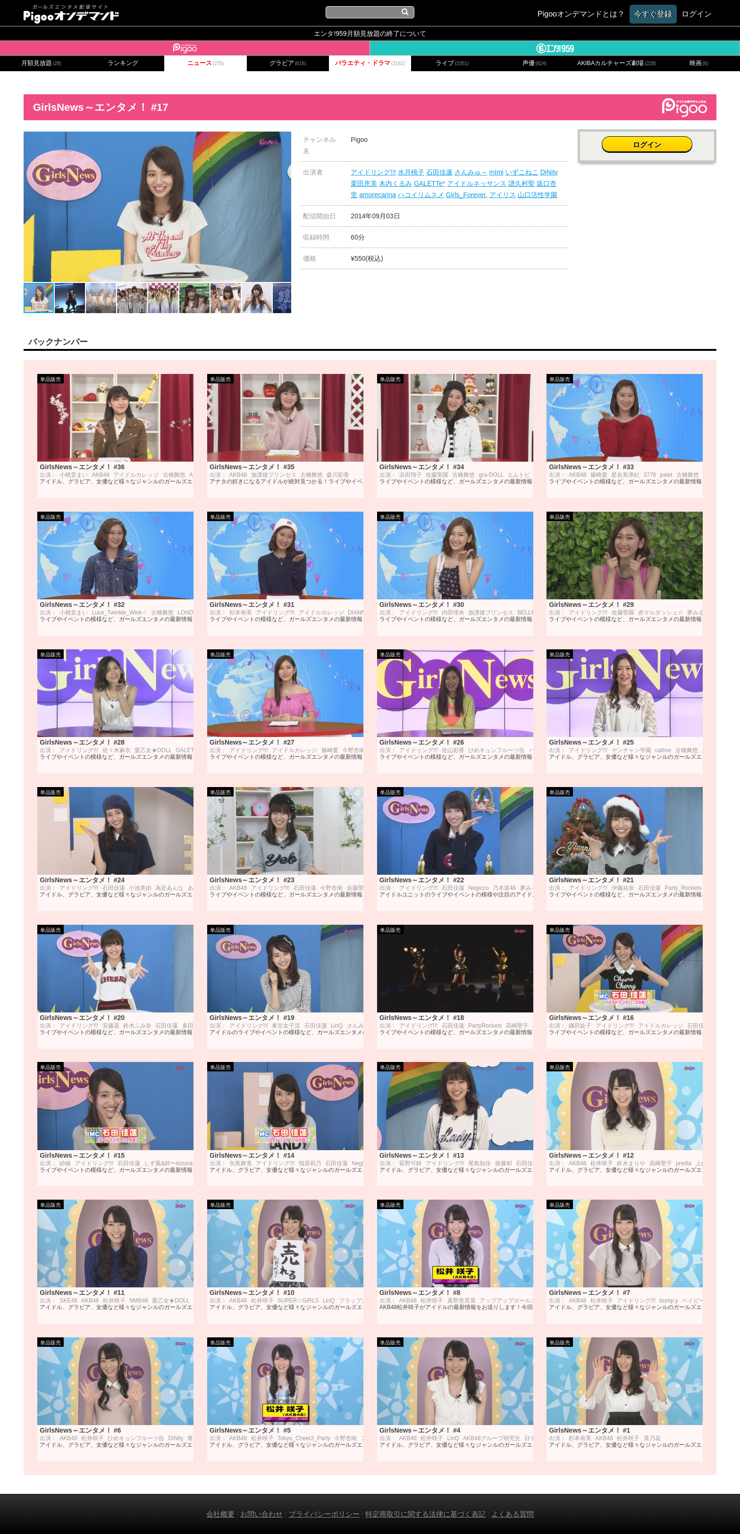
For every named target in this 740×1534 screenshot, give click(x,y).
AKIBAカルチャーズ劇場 (616, 63)
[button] (282, 140)
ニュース (205, 63)
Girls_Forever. (467, 195)
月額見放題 (41, 63)
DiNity (549, 172)
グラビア (287, 63)
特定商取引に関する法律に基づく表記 (425, 1514)
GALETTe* (429, 183)
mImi (496, 172)
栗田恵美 (364, 183)
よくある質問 (512, 1514)
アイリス (502, 195)
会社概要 (220, 1514)
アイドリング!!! (373, 172)
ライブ (452, 63)
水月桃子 (411, 172)
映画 (699, 63)
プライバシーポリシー (324, 1514)
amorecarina (377, 195)
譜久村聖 (521, 183)
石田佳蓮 (439, 172)
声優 (534, 63)
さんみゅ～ (471, 172)
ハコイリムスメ (421, 195)
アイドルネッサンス (476, 183)
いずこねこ (521, 172)
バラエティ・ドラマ (370, 63)
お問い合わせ (261, 1514)
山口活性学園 (537, 195)
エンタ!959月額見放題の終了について (370, 33)
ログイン (647, 145)
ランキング (123, 63)
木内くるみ (395, 183)
